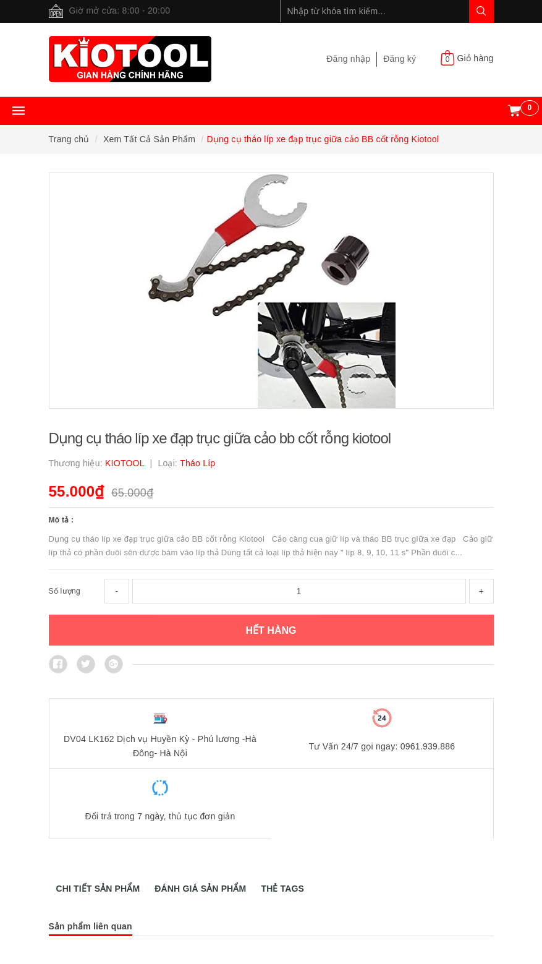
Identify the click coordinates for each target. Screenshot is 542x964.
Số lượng (64, 591)
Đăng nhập (348, 59)
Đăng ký (399, 59)
